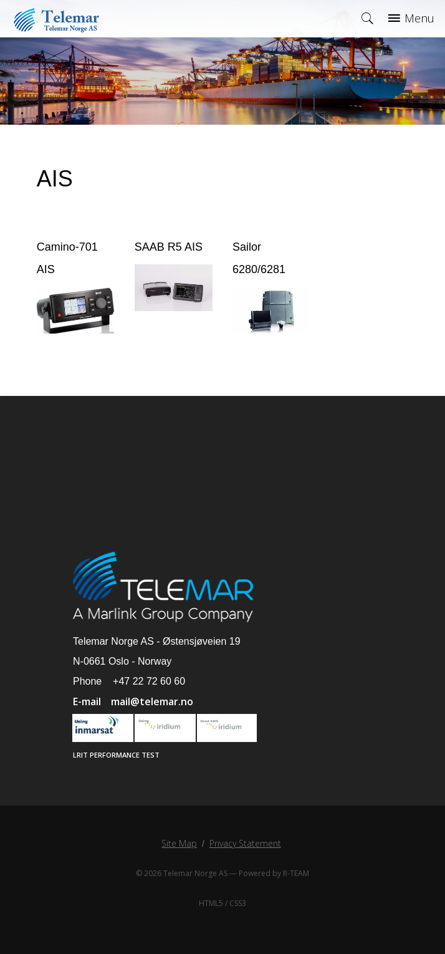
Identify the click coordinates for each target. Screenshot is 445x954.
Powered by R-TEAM (274, 873)
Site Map (179, 843)
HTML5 (211, 903)
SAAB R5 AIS (169, 247)
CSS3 (237, 903)
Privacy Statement (245, 843)
